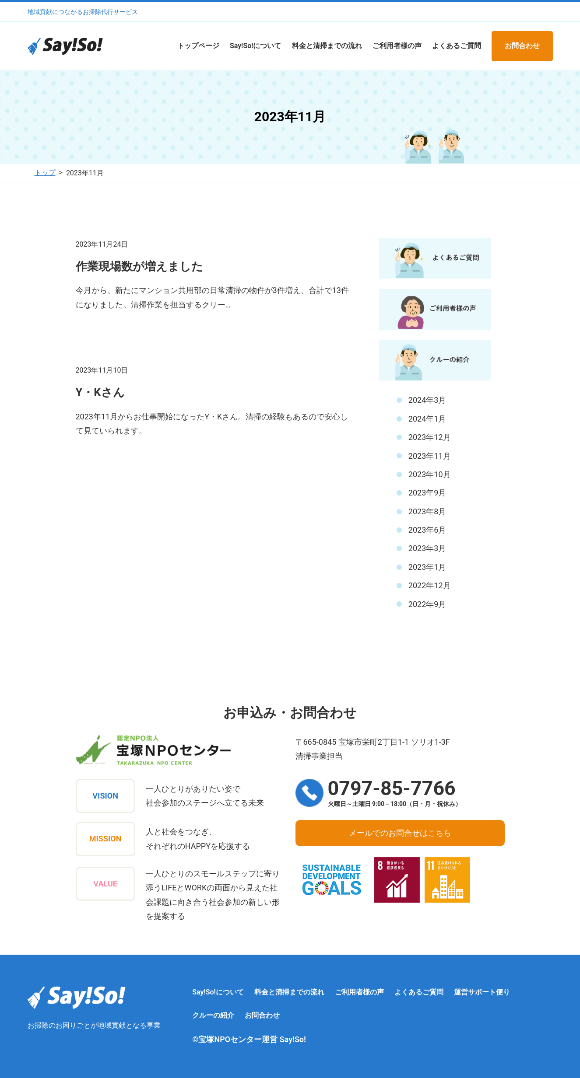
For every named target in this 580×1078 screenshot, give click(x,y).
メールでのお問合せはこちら (400, 832)
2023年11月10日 (102, 370)
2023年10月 (429, 474)
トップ (45, 172)
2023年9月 (427, 492)
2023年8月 (427, 511)
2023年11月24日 (102, 244)
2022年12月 (429, 585)
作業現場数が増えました (139, 266)
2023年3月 (427, 548)
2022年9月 (427, 604)
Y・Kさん (100, 392)
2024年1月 (427, 418)
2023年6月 (427, 529)
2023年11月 (429, 456)
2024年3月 (427, 400)
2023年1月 (427, 567)
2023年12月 (429, 437)
